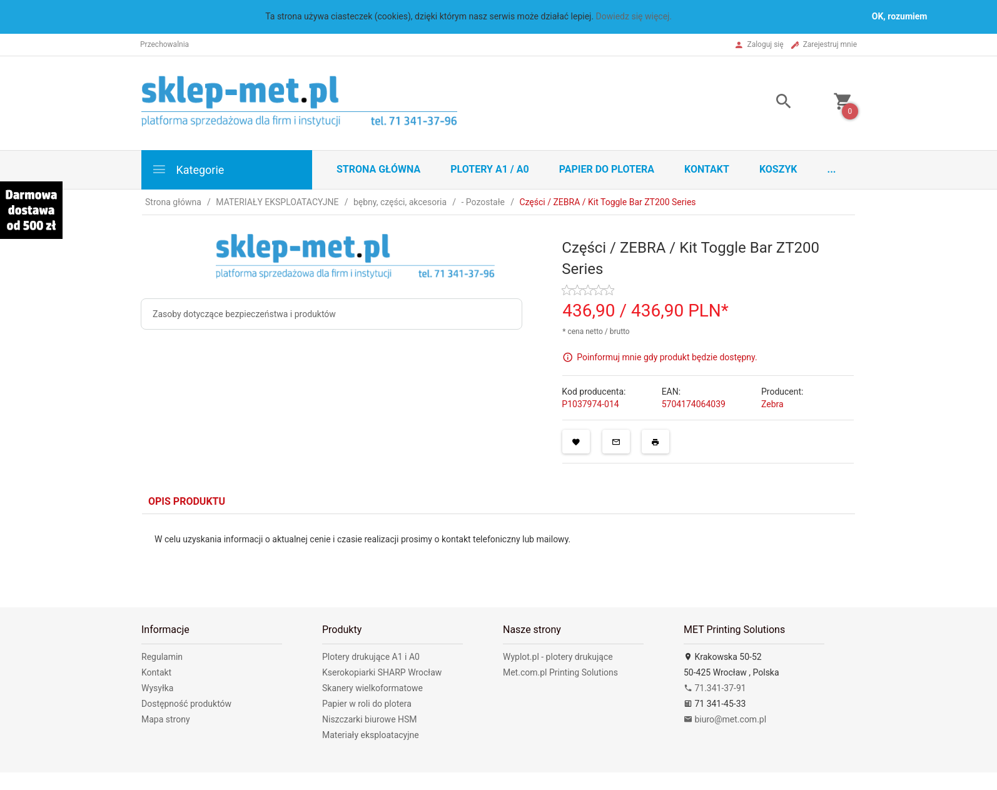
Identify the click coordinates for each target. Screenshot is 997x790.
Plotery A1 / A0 (489, 169)
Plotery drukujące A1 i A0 (371, 657)
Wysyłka (157, 688)
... (831, 169)
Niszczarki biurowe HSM (369, 719)
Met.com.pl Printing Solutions (560, 672)
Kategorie (187, 169)
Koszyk (778, 169)
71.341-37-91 (715, 688)
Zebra (772, 404)
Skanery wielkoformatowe (372, 688)
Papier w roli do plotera (367, 704)
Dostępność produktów (186, 704)
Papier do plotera (606, 169)
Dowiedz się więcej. (634, 16)
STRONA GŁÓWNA (378, 169)
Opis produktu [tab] (186, 501)
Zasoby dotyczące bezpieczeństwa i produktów (244, 314)
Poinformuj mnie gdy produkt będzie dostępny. (667, 357)
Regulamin (162, 657)
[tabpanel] (498, 551)
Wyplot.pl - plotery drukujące (558, 657)
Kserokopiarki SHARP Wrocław (382, 672)
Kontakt (706, 169)
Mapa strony (165, 719)
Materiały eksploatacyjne (370, 735)
